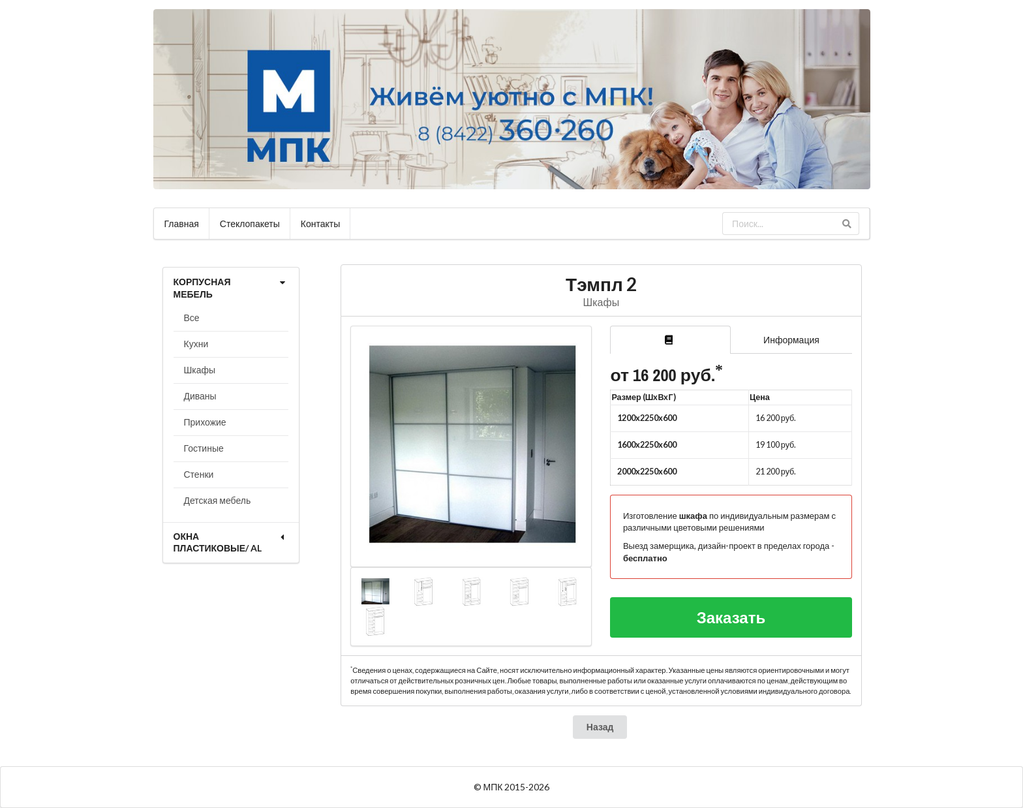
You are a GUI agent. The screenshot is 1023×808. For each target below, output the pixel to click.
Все (192, 317)
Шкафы (200, 369)
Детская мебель (217, 500)
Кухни (196, 343)
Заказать (731, 617)
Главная (181, 223)
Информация (791, 339)
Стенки (199, 474)
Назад (600, 726)
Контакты (320, 223)
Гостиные (204, 448)
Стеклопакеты (250, 223)
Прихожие (205, 421)
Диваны (200, 395)
